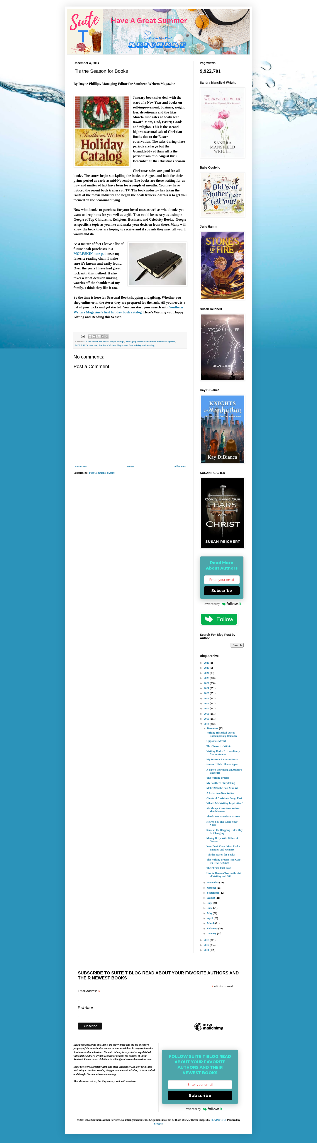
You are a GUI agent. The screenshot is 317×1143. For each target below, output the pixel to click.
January (212, 933)
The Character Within (218, 746)
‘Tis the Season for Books (96, 341)
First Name (85, 1007)
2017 (207, 708)
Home (130, 466)
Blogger (158, 1123)
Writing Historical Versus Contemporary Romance (221, 734)
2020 (207, 693)
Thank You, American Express (223, 816)
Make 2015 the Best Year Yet (222, 788)
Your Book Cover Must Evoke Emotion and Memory (223, 848)
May (210, 913)
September (213, 892)
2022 (207, 683)
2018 (207, 703)
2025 (207, 667)
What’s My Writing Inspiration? (224, 803)
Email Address (89, 991)
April (210, 918)
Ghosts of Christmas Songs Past (224, 798)
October (212, 887)
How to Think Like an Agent (222, 764)
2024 (207, 673)
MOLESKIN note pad (90, 253)
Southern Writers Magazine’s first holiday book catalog (126, 345)
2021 (207, 688)
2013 (207, 940)
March (211, 923)
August (211, 897)
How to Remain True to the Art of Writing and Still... (223, 875)
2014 (207, 723)
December (213, 728)
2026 (207, 662)
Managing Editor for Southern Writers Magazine (150, 341)
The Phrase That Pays (218, 867)
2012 (207, 945)
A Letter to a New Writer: (220, 793)
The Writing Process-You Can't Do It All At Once (223, 861)
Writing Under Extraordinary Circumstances (223, 753)
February (212, 928)
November (213, 882)
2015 (207, 718)
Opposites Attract (216, 740)
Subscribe (221, 590)
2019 (207, 698)
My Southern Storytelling (220, 783)
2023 (207, 678)
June (210, 908)
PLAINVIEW (218, 1119)
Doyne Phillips (117, 341)
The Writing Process (217, 777)
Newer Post (81, 466)
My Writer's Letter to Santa (221, 759)
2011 (207, 950)
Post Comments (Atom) (102, 472)
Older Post (180, 466)
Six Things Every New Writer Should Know (222, 810)
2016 (207, 713)
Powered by (221, 603)
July (209, 903)
